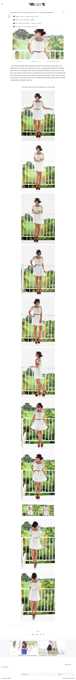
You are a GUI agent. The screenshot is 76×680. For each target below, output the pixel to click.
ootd (38, 631)
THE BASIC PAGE (70, 678)
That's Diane (8, 678)
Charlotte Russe (26, 61)
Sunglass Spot (42, 61)
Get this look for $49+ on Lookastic (18, 625)
